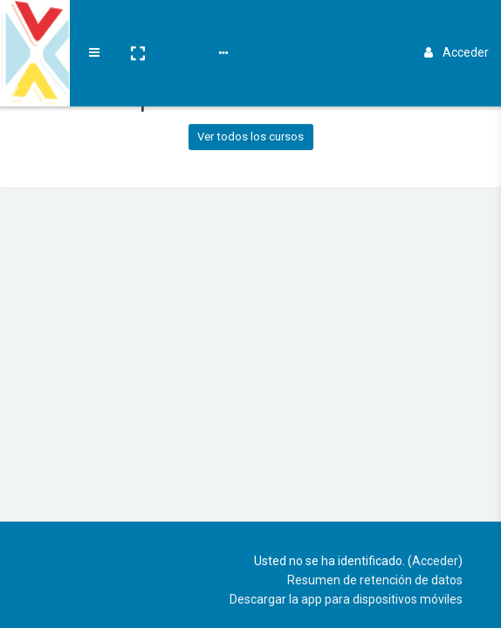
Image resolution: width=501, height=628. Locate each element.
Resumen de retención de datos (375, 580)
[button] (137, 29)
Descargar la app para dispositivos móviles (346, 599)
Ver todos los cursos (250, 136)
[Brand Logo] (34, 29)
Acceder (456, 28)
